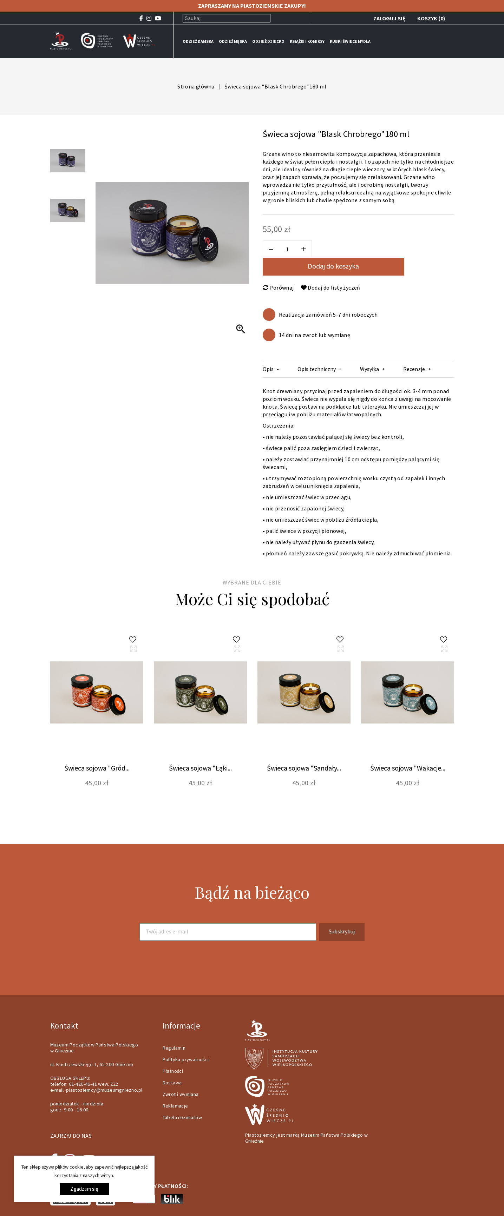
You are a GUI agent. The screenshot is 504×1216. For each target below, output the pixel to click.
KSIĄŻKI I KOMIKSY (307, 41)
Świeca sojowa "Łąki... (200, 768)
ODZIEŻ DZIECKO (268, 41)
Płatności (173, 1071)
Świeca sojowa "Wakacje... (407, 768)
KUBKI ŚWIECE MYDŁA (350, 41)
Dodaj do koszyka (333, 266)
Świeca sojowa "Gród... (97, 768)
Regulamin (174, 1048)
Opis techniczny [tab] (316, 368)
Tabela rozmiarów (182, 1117)
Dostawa (172, 1082)
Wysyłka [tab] (369, 368)
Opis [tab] (268, 368)
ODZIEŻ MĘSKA (233, 41)
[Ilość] (287, 249)
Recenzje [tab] (414, 368)
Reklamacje (175, 1106)
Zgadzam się (84, 1188)
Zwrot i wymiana (181, 1094)
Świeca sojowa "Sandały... (304, 768)
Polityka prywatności (186, 1059)
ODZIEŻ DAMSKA (198, 41)
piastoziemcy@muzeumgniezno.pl (104, 1090)
